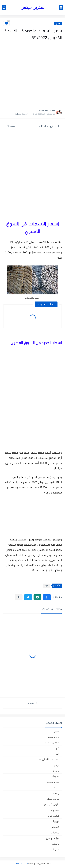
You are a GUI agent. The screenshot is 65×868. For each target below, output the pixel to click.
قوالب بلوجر (53, 815)
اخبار (58, 23)
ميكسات (55, 832)
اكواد (56, 748)
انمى (56, 753)
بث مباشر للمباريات (49, 759)
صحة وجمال (53, 798)
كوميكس (54, 827)
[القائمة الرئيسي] (61, 7)
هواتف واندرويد (51, 838)
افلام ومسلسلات (51, 742)
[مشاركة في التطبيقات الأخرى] (19, 597)
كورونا (56, 821)
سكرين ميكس (32, 7)
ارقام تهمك (53, 737)
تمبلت (56, 787)
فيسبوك (55, 810)
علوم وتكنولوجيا (51, 804)
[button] (47, 597)
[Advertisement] (32, 73)
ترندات (56, 770)
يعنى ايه (55, 849)
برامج (56, 765)
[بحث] (4, 7)
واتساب (55, 843)
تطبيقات (55, 776)
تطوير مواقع (53, 782)
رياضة (56, 793)
